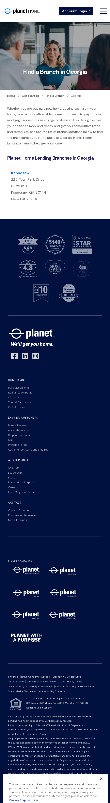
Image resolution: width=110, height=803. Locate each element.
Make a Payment (18, 425)
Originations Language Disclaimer (75, 686)
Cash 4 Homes (16, 407)
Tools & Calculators (19, 402)
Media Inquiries (17, 520)
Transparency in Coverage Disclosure (30, 686)
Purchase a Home (19, 387)
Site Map (13, 676)
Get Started (30, 96)
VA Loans (13, 397)
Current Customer (19, 510)
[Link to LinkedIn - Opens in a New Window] (25, 356)
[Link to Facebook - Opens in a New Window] (14, 356)
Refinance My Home (20, 392)
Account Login (76, 11)
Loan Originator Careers (22, 492)
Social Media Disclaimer (22, 691)
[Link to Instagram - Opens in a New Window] (35, 356)
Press (11, 477)
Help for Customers (19, 435)
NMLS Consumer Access (35, 676)
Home (11, 96)
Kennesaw (20, 173)
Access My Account (19, 430)
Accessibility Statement (53, 691)
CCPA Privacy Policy (70, 681)
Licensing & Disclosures (67, 676)
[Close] (101, 787)
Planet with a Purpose (21, 482)
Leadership (15, 472)
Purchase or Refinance (22, 515)
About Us (13, 468)
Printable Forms (17, 445)
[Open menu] (103, 11)
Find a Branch (55, 96)
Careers (13, 487)
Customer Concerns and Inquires (28, 449)
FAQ (10, 440)
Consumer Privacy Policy (41, 681)
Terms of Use (15, 681)
